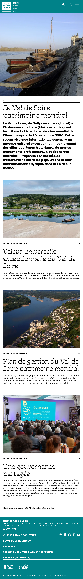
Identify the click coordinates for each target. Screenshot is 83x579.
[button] (64, 4)
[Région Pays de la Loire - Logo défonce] (4, 566)
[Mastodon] (60, 535)
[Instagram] (69, 535)
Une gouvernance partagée (29, 470)
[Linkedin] (74, 535)
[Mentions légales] (12, 573)
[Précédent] (4, 100)
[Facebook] (65, 535)
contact (9, 529)
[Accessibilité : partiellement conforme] (41, 552)
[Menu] (77, 4)
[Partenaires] (41, 546)
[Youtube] (78, 535)
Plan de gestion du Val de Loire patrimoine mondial (41, 365)
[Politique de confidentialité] (53, 573)
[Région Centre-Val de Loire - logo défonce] (14, 566)
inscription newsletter (19, 535)
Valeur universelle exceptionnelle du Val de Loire (39, 258)
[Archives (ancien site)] (41, 558)
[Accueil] (6, 7)
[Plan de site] (30, 573)
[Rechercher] (70, 4)
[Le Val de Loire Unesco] (41, 541)
